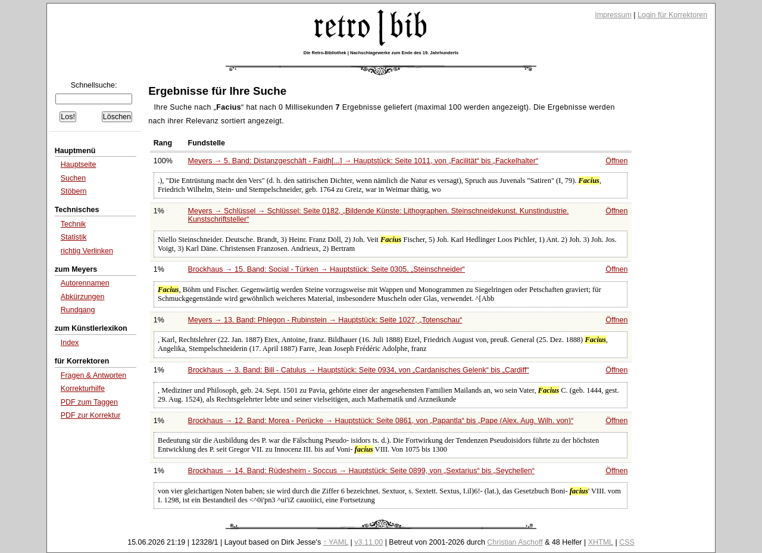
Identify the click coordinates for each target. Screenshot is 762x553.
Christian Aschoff (514, 542)
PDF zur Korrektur (91, 415)
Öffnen (616, 161)
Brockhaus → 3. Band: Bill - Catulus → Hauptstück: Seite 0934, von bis (358, 370)
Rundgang (78, 310)
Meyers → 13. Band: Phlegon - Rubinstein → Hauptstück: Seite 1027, (325, 320)
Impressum (613, 15)
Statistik (74, 237)
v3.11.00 (368, 542)
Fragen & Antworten (93, 375)
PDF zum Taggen (89, 402)
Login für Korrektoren (672, 15)
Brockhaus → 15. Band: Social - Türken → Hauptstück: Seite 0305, (326, 269)
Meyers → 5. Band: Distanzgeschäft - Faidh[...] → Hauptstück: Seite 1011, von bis (363, 161)
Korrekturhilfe (83, 388)
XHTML (600, 542)
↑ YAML (336, 542)
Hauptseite (78, 164)
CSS (627, 542)
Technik (73, 224)
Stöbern (74, 191)
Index (70, 342)
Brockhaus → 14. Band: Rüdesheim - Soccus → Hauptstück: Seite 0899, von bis (361, 471)
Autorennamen (85, 283)
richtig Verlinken (87, 251)
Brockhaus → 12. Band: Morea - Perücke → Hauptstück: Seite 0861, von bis (381, 421)
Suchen (73, 178)
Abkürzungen (83, 297)
